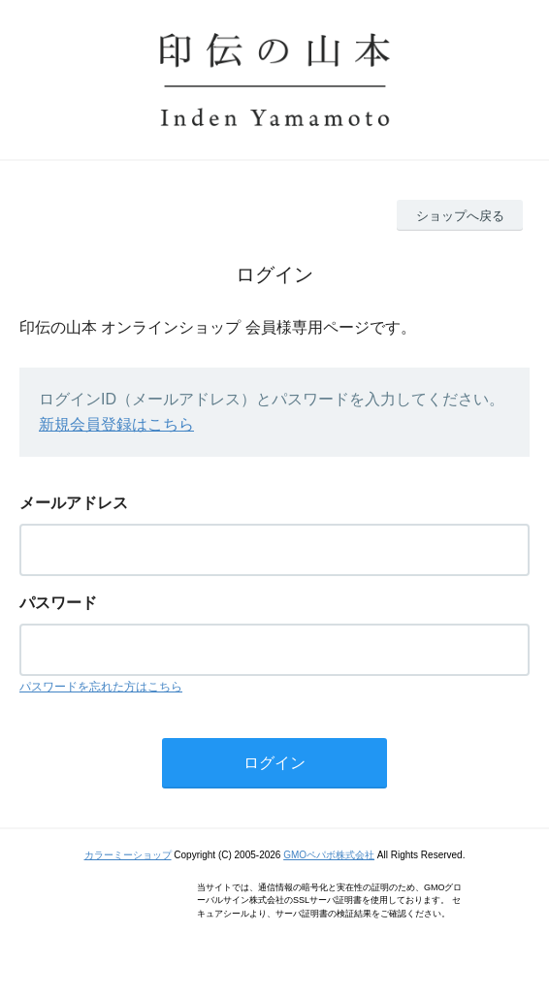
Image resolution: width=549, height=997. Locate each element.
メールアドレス (73, 503)
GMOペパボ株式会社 (328, 855)
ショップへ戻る (460, 216)
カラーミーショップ (128, 855)
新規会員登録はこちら (116, 424)
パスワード (58, 603)
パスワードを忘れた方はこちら (100, 686)
